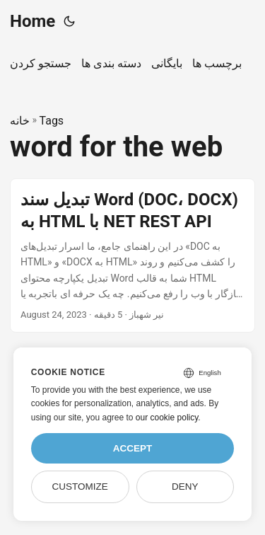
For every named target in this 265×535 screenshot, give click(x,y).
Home (32, 21)
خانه (20, 120)
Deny (185, 486)
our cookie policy (167, 417)
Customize (79, 486)
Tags (52, 120)
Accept (133, 448)
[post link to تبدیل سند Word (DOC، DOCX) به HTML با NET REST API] (132, 256)
